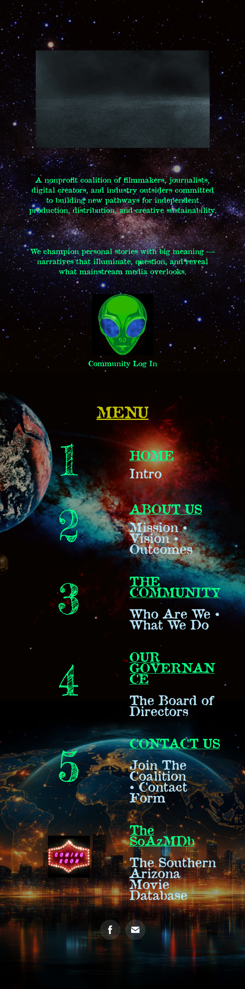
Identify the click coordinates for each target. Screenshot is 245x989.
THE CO (144, 586)
